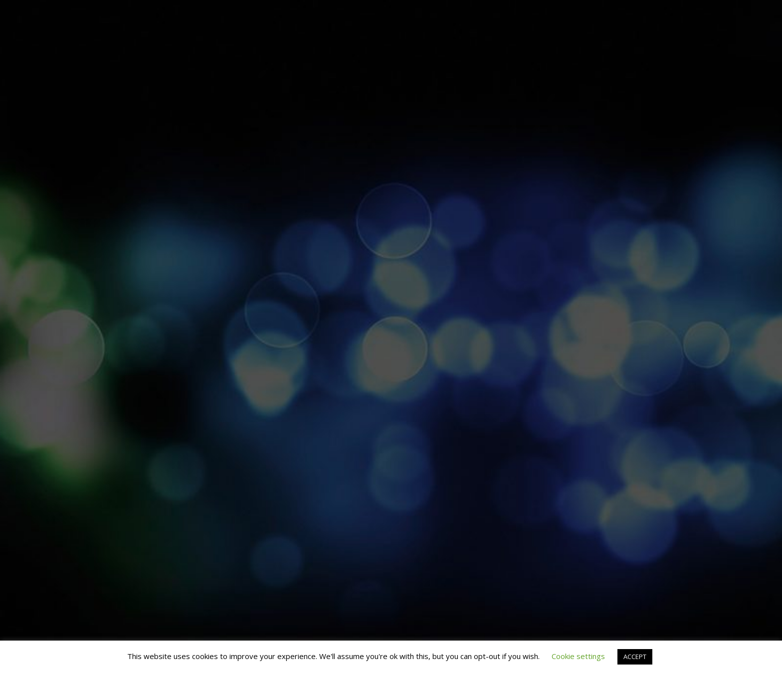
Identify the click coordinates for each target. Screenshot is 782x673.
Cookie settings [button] (578, 656)
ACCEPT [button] (634, 656)
